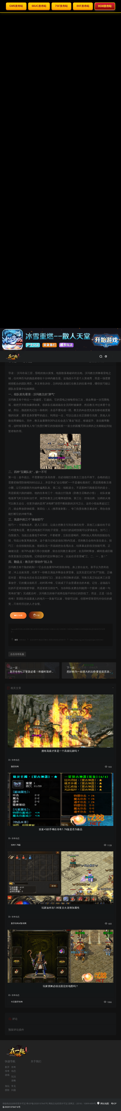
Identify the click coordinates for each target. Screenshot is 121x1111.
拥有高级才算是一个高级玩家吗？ (61, 750)
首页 (16, 640)
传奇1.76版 (16, 845)
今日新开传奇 (17, 1002)
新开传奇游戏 (7, 1071)
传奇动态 (22, 640)
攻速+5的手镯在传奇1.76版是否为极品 (60, 829)
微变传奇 (15, 766)
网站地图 (103, 1103)
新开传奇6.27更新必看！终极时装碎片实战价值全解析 (32, 671)
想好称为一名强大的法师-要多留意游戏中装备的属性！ (89, 671)
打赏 (36, 615)
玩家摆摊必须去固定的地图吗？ (60, 986)
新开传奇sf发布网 (18, 923)
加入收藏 (18, 615)
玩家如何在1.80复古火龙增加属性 (61, 907)
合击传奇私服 (17, 654)
